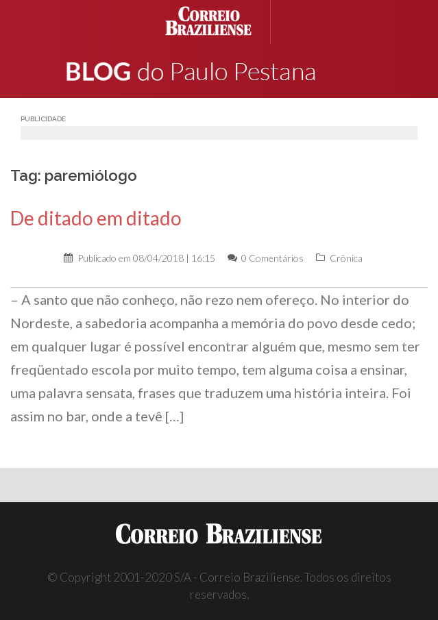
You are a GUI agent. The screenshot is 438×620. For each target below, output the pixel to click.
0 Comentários (272, 258)
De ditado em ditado (96, 218)
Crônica (346, 258)
